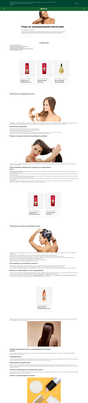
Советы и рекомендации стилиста (16, 49)
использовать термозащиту (38, 275)
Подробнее (12, 4)
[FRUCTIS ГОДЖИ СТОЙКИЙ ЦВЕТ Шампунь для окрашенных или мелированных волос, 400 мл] (36, 204)
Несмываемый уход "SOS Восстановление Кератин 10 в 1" (66, 275)
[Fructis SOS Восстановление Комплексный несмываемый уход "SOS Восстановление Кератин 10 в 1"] (44, 298)
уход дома (25, 163)
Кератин (11, 364)
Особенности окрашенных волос (16, 45)
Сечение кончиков (13, 131)
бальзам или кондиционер (27, 258)
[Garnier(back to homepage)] (44, 9)
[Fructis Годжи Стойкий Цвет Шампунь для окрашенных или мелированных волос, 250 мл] (27, 71)
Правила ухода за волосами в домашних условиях (19, 46)
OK (76, 3)
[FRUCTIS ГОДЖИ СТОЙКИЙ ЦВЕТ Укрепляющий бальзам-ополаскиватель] (44, 71)
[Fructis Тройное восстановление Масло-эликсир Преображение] (61, 71)
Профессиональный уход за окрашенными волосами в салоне (21, 48)
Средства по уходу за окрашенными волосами (18, 171)
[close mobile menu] (3, 9)
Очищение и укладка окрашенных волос (17, 47)
